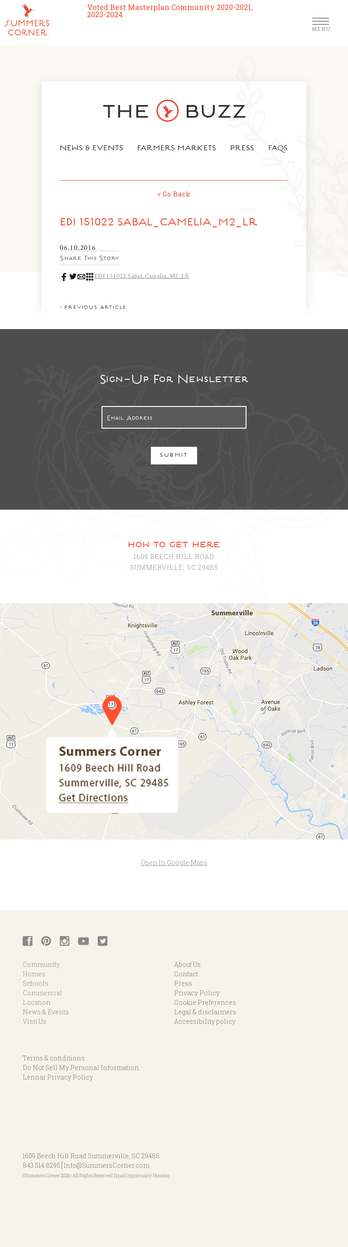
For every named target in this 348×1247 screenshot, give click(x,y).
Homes (34, 974)
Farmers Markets (177, 149)
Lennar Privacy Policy (58, 1077)
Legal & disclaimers (205, 1012)
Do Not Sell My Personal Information (81, 1067)
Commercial (42, 993)
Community (41, 964)
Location (37, 1002)
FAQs (278, 149)
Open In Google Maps (174, 862)
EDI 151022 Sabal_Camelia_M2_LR (141, 276)
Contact (186, 974)
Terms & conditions (54, 1058)
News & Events (92, 149)
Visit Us (34, 1021)
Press (242, 149)
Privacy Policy (197, 993)
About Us (187, 964)
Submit (174, 456)
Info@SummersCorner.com (106, 1165)
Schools (35, 983)
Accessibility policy (205, 1021)
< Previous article (93, 308)
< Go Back (174, 194)
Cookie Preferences (205, 1002)
